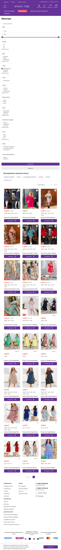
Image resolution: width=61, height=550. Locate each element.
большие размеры (9, 177)
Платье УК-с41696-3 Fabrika (48, 253)
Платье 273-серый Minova (48, 432)
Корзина (21, 491)
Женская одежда (9, 11)
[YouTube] (38, 539)
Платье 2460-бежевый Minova (12, 396)
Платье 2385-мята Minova (29, 467)
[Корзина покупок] (56, 6)
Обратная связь (23, 493)
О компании (7, 488)
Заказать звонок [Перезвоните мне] (41, 493)
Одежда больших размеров (39, 11)
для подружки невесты (29, 177)
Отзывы (6, 491)
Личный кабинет (23, 488)
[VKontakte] (26, 539)
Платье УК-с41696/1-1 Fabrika (30, 253)
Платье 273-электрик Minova (30, 432)
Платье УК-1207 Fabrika (28, 217)
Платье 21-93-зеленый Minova (12, 360)
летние (48, 177)
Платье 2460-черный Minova (49, 396)
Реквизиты (7, 493)
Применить (30, 164)
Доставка (6, 2)
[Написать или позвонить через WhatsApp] (39, 496)
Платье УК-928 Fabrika (47, 289)
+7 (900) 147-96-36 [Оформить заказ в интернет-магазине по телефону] (42, 488)
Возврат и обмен (22, 2)
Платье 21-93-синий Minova (48, 324)
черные (41, 177)
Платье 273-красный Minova (12, 467)
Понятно (50, 547)
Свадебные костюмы (9, 519)
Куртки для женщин (9, 522)
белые (18, 177)
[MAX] (30, 539)
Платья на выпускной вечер (11, 524)
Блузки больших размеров (11, 517)
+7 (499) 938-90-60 (43, 2)
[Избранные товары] (50, 6)
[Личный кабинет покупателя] (44, 6)
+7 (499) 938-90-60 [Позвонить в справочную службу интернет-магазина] (42, 483)
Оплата (13, 2)
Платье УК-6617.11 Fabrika (29, 324)
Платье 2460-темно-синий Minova (32, 396)
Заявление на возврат (10, 506)
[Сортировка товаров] (44, 184)
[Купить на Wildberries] (19, 538)
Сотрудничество (8, 486)
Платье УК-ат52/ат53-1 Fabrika (12, 289)
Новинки (7, 13)
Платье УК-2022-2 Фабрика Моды (13, 253)
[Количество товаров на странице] (55, 184)
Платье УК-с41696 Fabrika (11, 217)
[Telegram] (34, 539)
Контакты (6, 496)
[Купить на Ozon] (8, 538)
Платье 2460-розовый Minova (12, 432)
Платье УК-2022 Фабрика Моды (50, 217)
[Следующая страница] (34, 477)
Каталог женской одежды (10, 514)
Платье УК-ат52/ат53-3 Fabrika (30, 289)
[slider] (2, 37)
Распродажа (22, 11)
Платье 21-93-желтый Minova (30, 360)
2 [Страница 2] (29, 477)
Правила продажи (9, 509)
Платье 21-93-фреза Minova (48, 360)
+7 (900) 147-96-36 (53, 2)
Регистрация (22, 486)
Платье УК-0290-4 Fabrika (48, 467)
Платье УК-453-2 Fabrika (10, 324)
